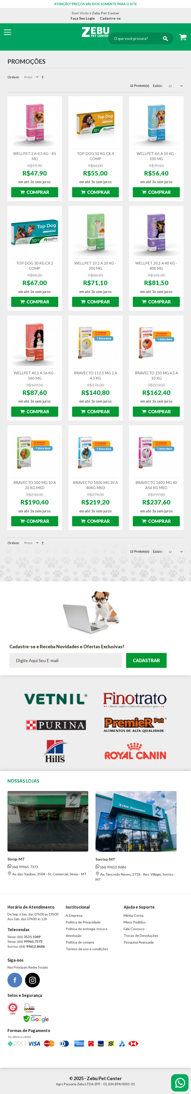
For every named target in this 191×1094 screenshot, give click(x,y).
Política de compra (80, 942)
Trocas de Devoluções (141, 935)
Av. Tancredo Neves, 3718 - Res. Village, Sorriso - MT (135, 877)
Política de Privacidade (83, 922)
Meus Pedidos (135, 922)
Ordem (12, 77)
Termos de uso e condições (87, 949)
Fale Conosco (134, 929)
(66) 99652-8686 (111, 866)
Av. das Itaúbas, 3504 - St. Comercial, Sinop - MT (47, 873)
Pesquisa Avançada (138, 942)
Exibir (157, 86)
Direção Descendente (43, 77)
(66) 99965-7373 (22, 866)
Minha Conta (133, 915)
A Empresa (74, 915)
